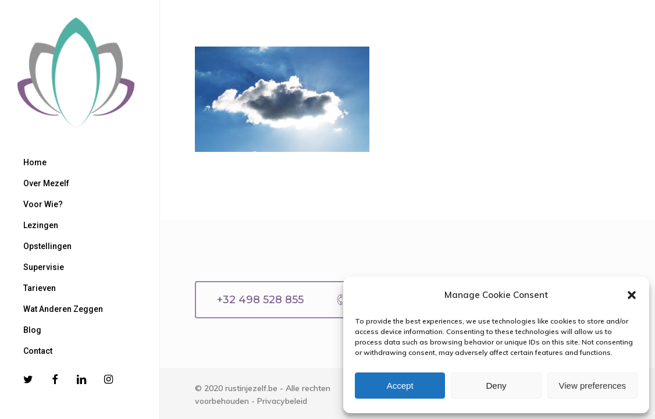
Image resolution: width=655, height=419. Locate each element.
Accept (400, 385)
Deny (496, 385)
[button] (632, 295)
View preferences (592, 385)
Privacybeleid (282, 401)
